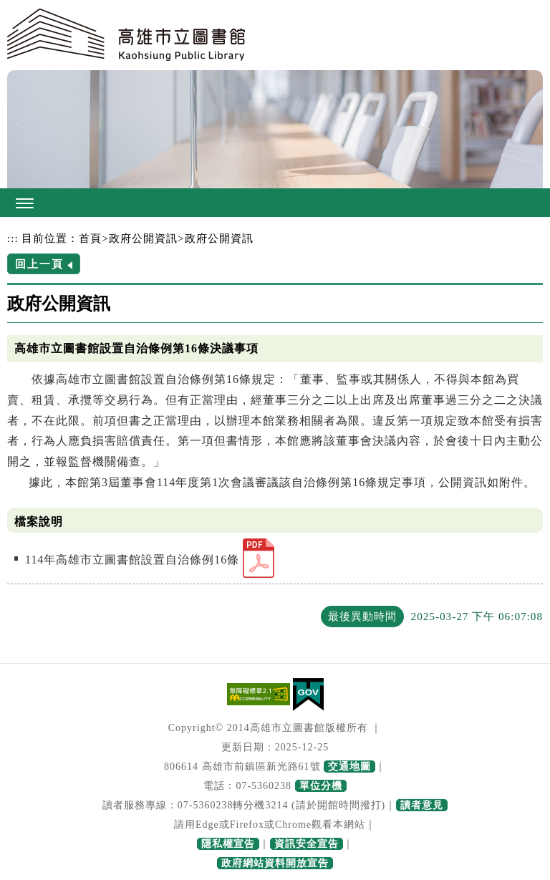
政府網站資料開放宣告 (275, 863)
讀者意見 (421, 805)
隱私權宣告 (228, 843)
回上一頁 (39, 264)
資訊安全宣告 (306, 843)
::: (13, 238)
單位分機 (320, 785)
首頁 (90, 238)
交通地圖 (349, 766)
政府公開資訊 (143, 238)
